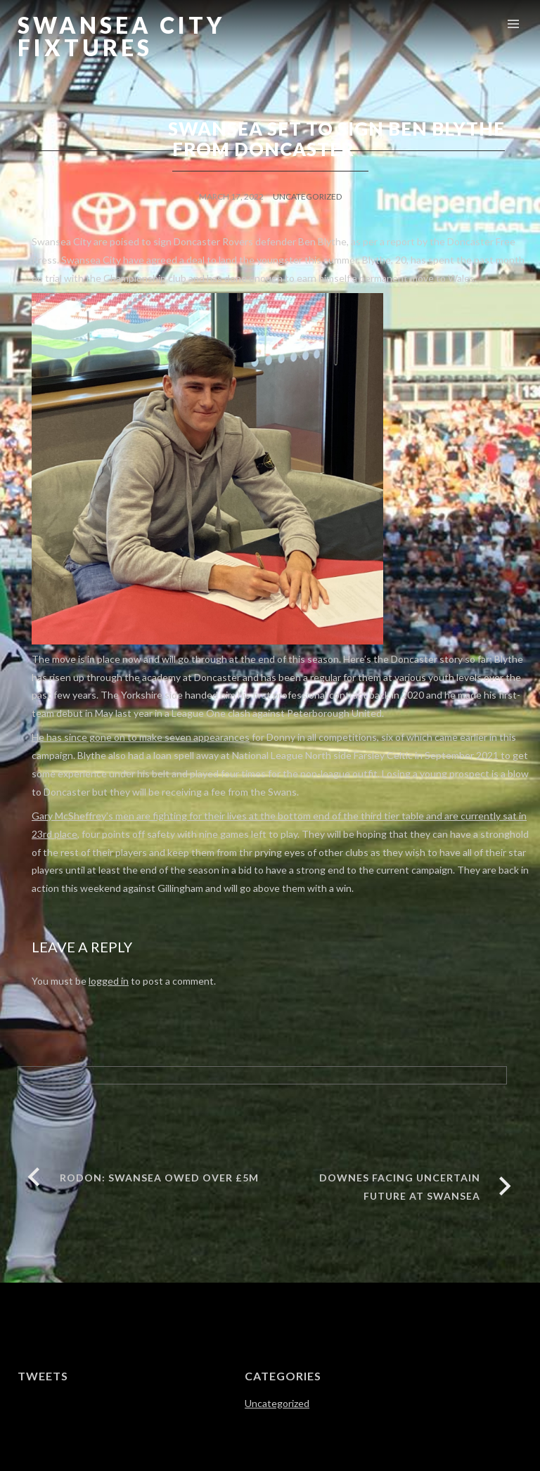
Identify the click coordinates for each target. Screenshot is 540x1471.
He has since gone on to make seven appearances (141, 737)
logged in (109, 981)
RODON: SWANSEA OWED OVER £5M (159, 1178)
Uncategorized (307, 196)
